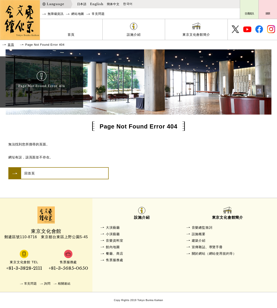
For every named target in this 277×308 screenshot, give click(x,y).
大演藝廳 (113, 227)
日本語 (82, 4)
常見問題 (98, 14)
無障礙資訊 (56, 14)
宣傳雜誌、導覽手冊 (207, 247)
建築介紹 (198, 240)
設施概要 (198, 234)
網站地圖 (77, 14)
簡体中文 (113, 4)
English (96, 4)
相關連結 (64, 283)
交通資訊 (249, 13)
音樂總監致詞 (202, 227)
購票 (268, 13)
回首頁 (29, 173)
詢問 (47, 283)
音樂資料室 (114, 240)
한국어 (128, 4)
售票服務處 (114, 260)
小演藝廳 (113, 234)
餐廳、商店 (114, 253)
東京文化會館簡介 (196, 34)
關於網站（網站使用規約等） (214, 253)
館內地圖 (113, 247)
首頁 (71, 34)
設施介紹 (133, 34)
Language (55, 4)
